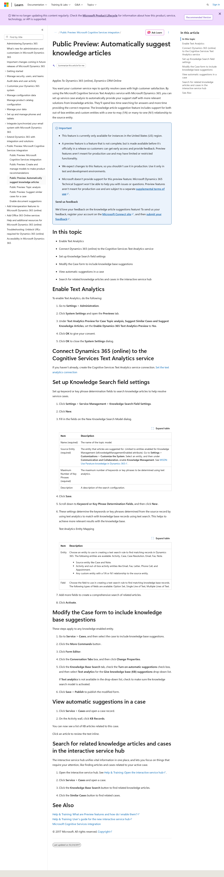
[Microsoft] (6, 4)
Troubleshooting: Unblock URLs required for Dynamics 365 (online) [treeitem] (25, 231)
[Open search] (207, 5)
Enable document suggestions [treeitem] (26, 201)
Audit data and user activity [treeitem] (21, 81)
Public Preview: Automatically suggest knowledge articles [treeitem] (26, 180)
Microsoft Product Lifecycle (100, 15)
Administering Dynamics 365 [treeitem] (22, 43)
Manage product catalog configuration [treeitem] (20, 102)
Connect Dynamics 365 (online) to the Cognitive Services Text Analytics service (199, 51)
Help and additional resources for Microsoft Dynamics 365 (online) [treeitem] (24, 222)
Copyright (104, 831)
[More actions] (168, 32)
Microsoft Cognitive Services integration (76, 824)
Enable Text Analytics (193, 43)
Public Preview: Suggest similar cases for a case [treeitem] (26, 194)
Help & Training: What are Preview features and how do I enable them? (94, 814)
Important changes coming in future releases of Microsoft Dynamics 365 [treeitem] (26, 64)
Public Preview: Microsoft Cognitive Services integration (89, 32)
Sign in (216, 4)
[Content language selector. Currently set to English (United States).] (20, 872)
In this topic (188, 39)
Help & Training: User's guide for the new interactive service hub (91, 819)
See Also (186, 92)
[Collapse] (42, 30)
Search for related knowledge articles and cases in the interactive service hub (197, 85)
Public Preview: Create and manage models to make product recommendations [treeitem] (27, 168)
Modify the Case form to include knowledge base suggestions (199, 68)
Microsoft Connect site (116, 214)
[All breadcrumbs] (55, 32)
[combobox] (23, 37)
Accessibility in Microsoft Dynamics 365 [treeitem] (25, 241)
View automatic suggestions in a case (199, 76)
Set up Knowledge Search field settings (198, 60)
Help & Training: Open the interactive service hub (133, 772)
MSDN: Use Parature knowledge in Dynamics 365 (124, 461)
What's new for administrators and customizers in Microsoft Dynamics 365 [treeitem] (25, 53)
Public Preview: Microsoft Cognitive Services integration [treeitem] (25, 157)
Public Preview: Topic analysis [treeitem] (25, 187)
